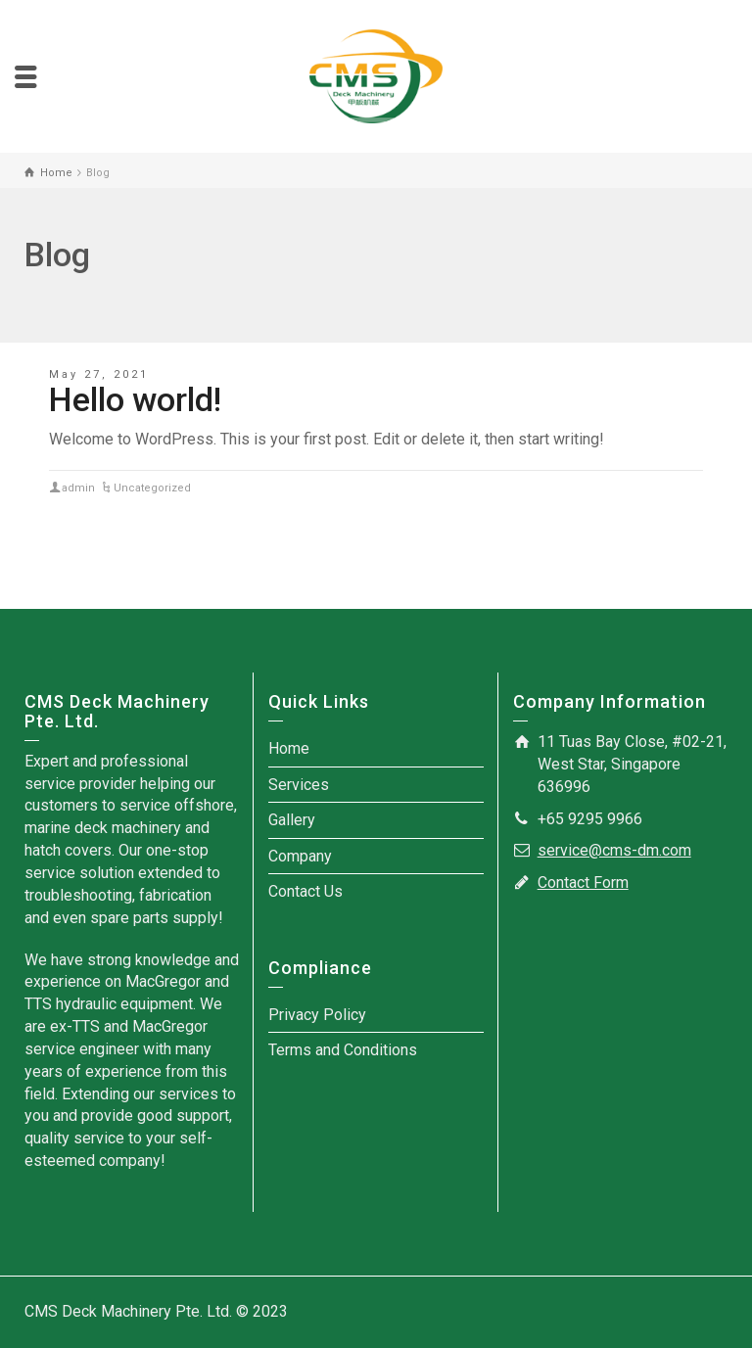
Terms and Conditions (342, 1050)
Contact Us (305, 891)
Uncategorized (152, 488)
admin (78, 488)
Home (288, 748)
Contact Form (583, 882)
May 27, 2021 (99, 374)
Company (300, 856)
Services (298, 784)
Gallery (291, 820)
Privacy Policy (317, 1014)
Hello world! (135, 399)
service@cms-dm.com (614, 850)
